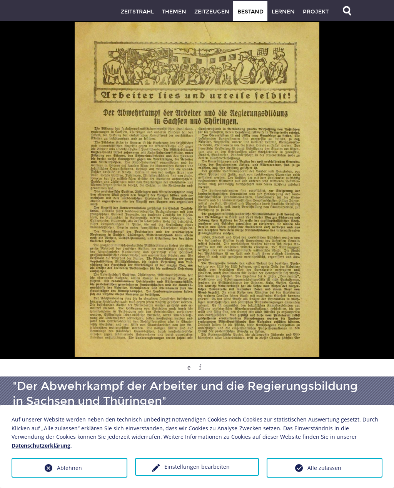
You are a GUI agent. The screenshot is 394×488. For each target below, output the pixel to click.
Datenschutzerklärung (41, 445)
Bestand (250, 11)
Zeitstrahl (137, 11)
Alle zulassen (324, 467)
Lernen (283, 11)
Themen (174, 11)
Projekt (316, 11)
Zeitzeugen (211, 11)
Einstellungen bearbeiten (197, 466)
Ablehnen (69, 467)
